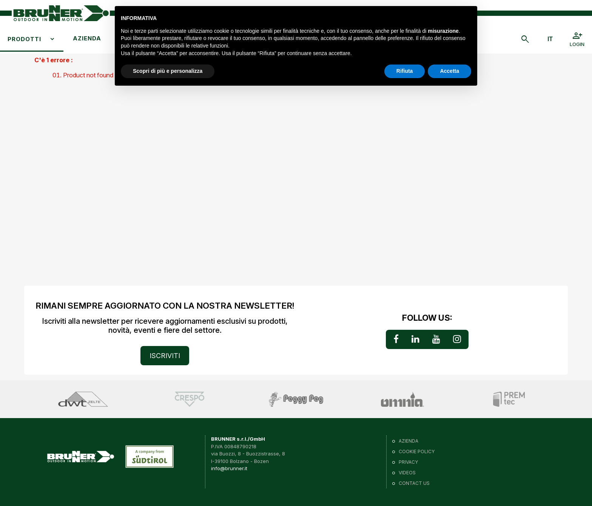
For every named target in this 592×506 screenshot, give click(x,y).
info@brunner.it (229, 468)
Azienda (87, 38)
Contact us (414, 483)
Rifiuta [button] (404, 71)
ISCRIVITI (165, 356)
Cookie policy (417, 451)
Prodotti (24, 39)
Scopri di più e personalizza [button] (167, 71)
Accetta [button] (449, 71)
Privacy (408, 462)
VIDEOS (407, 472)
